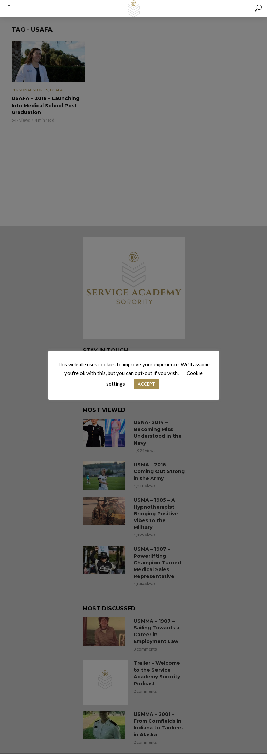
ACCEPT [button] (146, 384)
